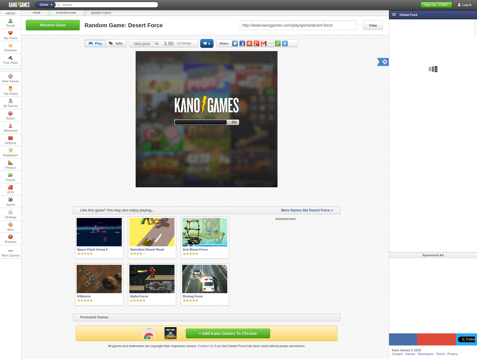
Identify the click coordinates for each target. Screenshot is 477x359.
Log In (467, 5)
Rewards (11, 47)
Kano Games (17, 4)
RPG (10, 189)
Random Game (66, 12)
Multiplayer (10, 152)
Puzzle (10, 177)
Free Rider (10, 59)
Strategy (10, 214)
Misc (10, 226)
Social (11, 22)
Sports (10, 201)
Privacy (452, 354)
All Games (10, 103)
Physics (10, 164)
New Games (10, 78)
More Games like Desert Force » (307, 210)
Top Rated (10, 90)
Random (11, 238)
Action (10, 115)
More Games (11, 252)
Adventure (10, 127)
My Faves (11, 35)
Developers (426, 354)
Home (37, 12)
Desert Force (101, 13)
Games (410, 354)
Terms (440, 354)
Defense (10, 140)
